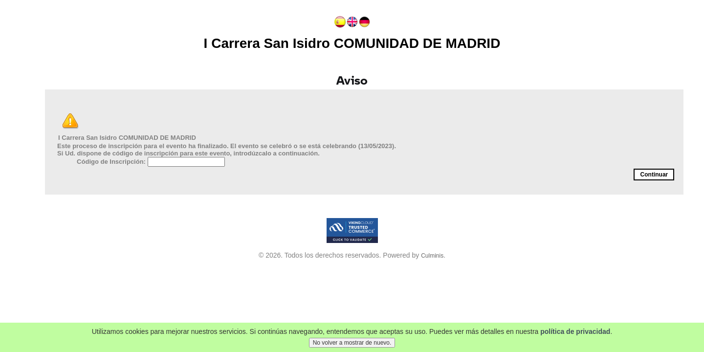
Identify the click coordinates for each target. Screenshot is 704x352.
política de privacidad (575, 334)
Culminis (432, 255)
